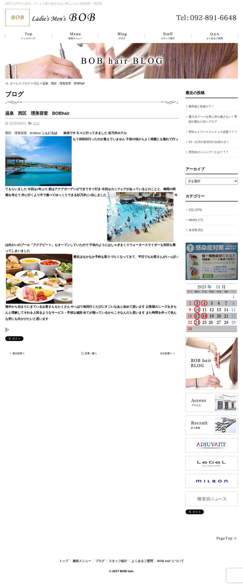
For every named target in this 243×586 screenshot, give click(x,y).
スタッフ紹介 (163, 36)
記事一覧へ (89, 353)
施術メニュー (72, 36)
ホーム (14, 83)
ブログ (117, 36)
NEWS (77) (196, 220)
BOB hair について (170, 561)
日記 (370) (195, 209)
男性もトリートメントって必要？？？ (213, 132)
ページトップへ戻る (226, 539)
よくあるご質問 (212, 36)
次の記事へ (166, 353)
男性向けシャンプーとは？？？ (209, 152)
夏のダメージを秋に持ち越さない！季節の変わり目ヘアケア (213, 119)
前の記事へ (17, 353)
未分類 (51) (196, 230)
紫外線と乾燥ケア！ (201, 106)
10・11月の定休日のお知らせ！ (209, 142)
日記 (36, 83)
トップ (27, 36)
